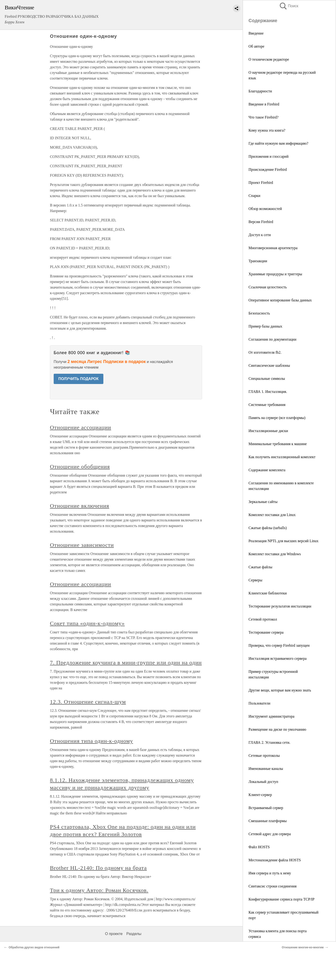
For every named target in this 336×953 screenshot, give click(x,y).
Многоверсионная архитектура (273, 248)
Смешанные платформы (267, 821)
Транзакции (257, 261)
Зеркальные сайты (262, 502)
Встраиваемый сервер (265, 808)
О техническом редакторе (268, 59)
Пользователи (259, 703)
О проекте (113, 934)
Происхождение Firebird (267, 169)
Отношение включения (79, 506)
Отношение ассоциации (80, 427)
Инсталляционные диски (268, 431)
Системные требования (266, 405)
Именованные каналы (265, 769)
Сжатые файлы (260, 567)
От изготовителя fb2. (264, 352)
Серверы (255, 580)
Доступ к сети (259, 235)
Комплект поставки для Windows (274, 554)
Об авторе (256, 46)
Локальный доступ (263, 782)
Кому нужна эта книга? (266, 130)
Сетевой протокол (262, 619)
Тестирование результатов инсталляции (279, 606)
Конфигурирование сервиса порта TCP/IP (281, 899)
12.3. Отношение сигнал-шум (88, 702)
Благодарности (260, 91)
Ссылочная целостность (267, 287)
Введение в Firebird (263, 104)
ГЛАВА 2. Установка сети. (269, 742)
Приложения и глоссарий (268, 156)
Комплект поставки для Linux (272, 515)
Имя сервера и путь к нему (269, 873)
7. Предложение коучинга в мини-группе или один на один (126, 663)
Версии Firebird (260, 222)
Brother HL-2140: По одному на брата (98, 868)
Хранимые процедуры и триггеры (275, 274)
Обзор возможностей (265, 209)
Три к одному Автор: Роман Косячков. (99, 890)
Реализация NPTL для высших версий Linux (283, 541)
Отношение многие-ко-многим (303, 947)
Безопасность (259, 313)
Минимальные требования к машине (277, 444)
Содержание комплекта (266, 470)
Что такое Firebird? (263, 117)
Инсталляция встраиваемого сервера (277, 658)
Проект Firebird (260, 183)
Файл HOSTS (259, 847)
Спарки (254, 196)
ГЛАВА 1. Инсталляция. (267, 392)
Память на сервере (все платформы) (276, 418)
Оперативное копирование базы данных (280, 300)
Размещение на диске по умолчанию (277, 729)
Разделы (133, 934)
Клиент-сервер (260, 795)
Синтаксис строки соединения (272, 886)
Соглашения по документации (272, 339)
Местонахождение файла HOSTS (274, 860)
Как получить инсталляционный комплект (281, 457)
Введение (256, 33)
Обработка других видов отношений (34, 947)
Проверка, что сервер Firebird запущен (279, 645)
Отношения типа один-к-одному (91, 741)
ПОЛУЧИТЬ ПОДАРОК (78, 379)
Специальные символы (266, 379)
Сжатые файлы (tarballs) (267, 528)
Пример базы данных (265, 326)
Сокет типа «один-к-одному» (87, 623)
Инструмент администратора (271, 716)
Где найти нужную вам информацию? (278, 143)
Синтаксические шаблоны (269, 365)
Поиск (288, 6)
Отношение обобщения (80, 467)
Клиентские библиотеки (267, 593)
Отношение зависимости (82, 545)
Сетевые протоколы (264, 756)
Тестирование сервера (266, 632)
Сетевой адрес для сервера (269, 834)
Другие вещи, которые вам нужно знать (279, 690)
